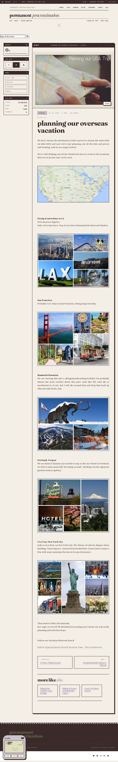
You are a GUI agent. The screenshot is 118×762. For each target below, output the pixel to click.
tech (65, 7)
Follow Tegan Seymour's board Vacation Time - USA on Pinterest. (69, 648)
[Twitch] (104, 757)
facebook (10, 88)
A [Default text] (16, 66)
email (9, 93)
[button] (14, 738)
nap (21, 755)
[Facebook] (108, 757)
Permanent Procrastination (26, 736)
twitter (9, 84)
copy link (10, 79)
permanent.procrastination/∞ (22, 7)
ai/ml (80, 7)
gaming (72, 7)
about (99, 7)
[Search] (27, 38)
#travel (42, 114)
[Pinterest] (97, 757)
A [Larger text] (24, 66)
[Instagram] (101, 757)
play (14, 755)
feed (7, 755)
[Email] (94, 757)
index (57, 7)
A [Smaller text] (8, 66)
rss (106, 7)
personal (90, 7)
